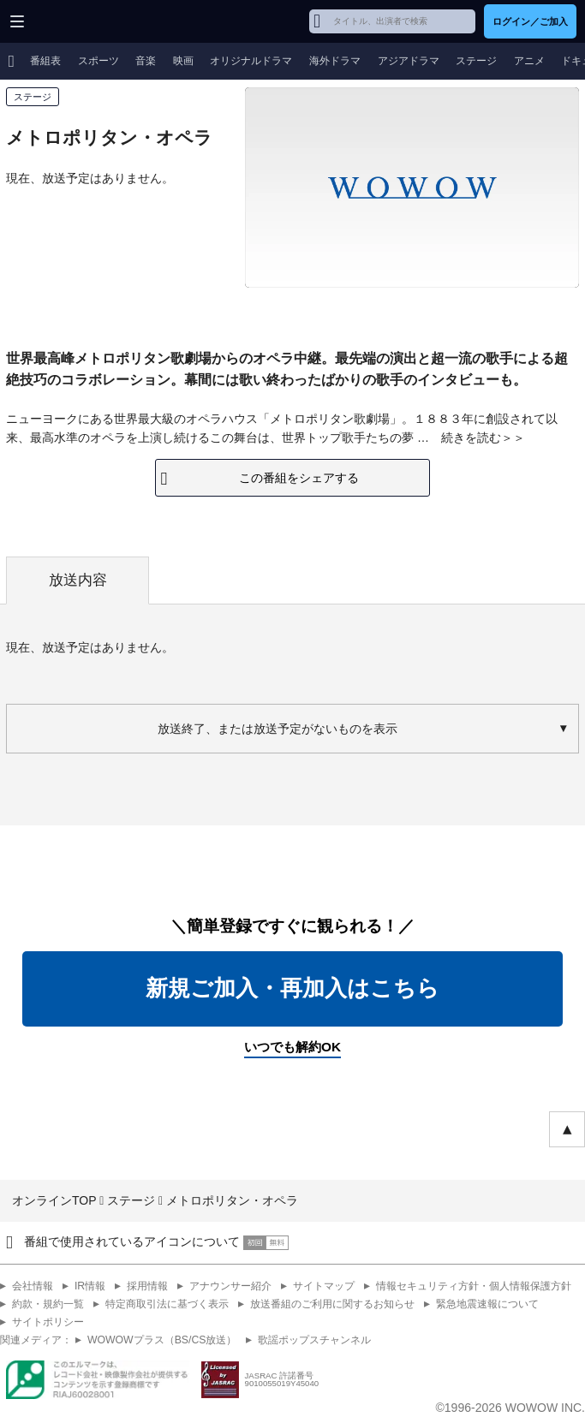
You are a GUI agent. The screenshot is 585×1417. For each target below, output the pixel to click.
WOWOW (78, 21)
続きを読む (471, 437)
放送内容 (78, 580)
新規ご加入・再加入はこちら (292, 988)
